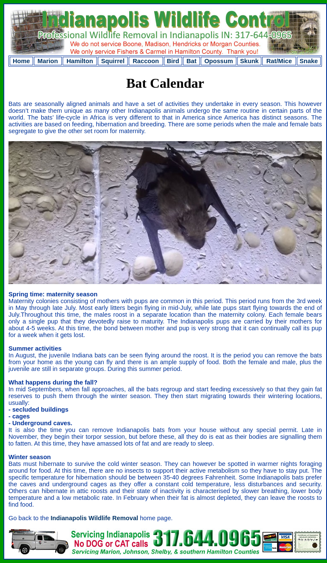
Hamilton (80, 61)
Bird (173, 61)
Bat (191, 61)
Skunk (249, 61)
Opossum (218, 61)
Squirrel (113, 61)
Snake (308, 61)
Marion (48, 61)
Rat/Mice (279, 61)
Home (21, 61)
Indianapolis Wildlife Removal (94, 518)
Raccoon (146, 61)
